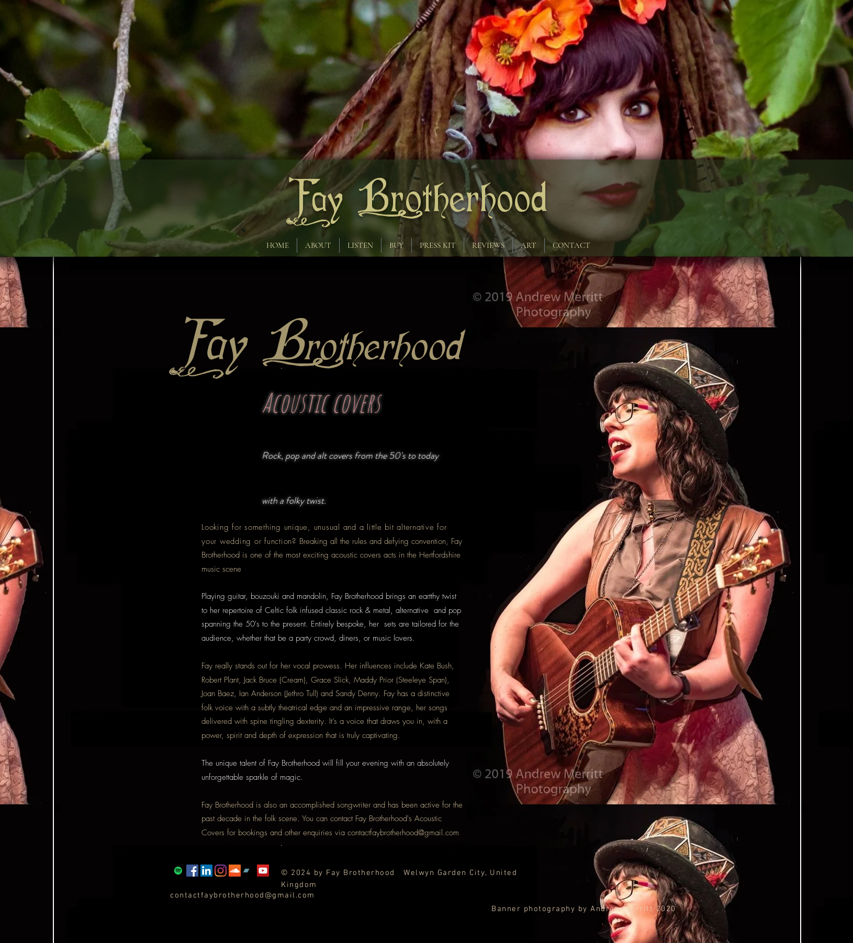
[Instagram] (221, 871)
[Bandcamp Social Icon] (249, 871)
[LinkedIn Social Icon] (206, 871)
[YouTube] (263, 871)
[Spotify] (178, 871)
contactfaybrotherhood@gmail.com (403, 832)
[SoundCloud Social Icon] (235, 871)
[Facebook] (192, 871)
